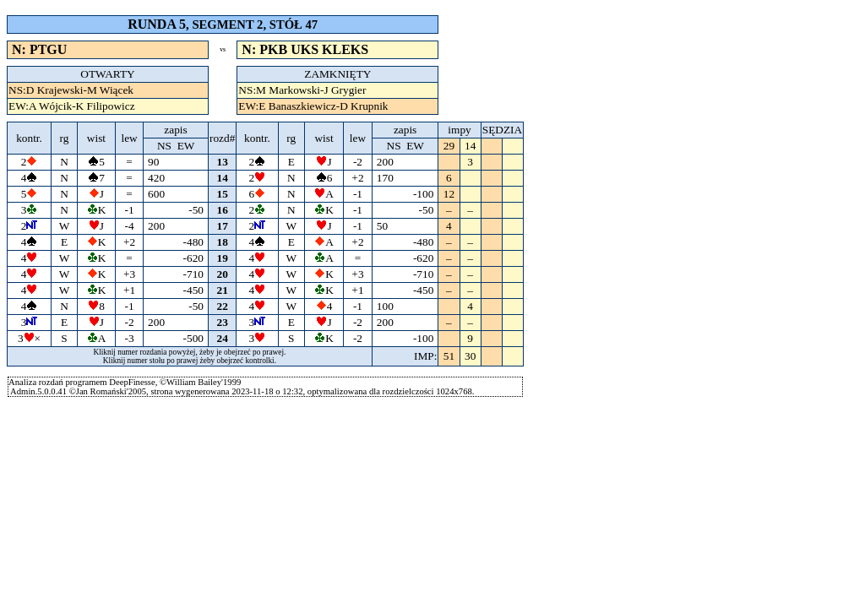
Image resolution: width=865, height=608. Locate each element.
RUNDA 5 (157, 24)
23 (222, 322)
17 (222, 226)
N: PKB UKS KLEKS (305, 49)
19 (222, 258)
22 (222, 306)
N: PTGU (39, 49)
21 (222, 290)
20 (222, 274)
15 (222, 193)
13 (222, 161)
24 (222, 338)
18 (222, 242)
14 (222, 177)
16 (222, 210)
